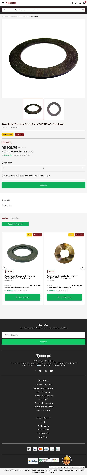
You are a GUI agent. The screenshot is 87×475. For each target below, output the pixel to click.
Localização (43, 399)
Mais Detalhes (24, 297)
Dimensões (7, 205)
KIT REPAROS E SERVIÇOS (18, 16)
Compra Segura (43, 392)
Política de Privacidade (43, 407)
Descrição (6, 200)
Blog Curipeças (43, 410)
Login (43, 422)
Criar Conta (43, 437)
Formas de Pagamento (43, 396)
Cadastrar (43, 341)
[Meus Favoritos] (80, 3)
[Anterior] (4, 267)
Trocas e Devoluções (44, 403)
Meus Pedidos (43, 430)
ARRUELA (34, 16)
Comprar (43, 185)
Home (4, 16)
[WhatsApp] (72, 3)
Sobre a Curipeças (43, 385)
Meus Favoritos (43, 433)
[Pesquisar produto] (83, 10)
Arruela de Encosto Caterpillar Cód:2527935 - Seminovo (62, 277)
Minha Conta (43, 426)
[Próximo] (82, 267)
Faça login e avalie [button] (15, 224)
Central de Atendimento (43, 388)
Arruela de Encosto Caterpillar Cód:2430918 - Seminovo (20, 277)
